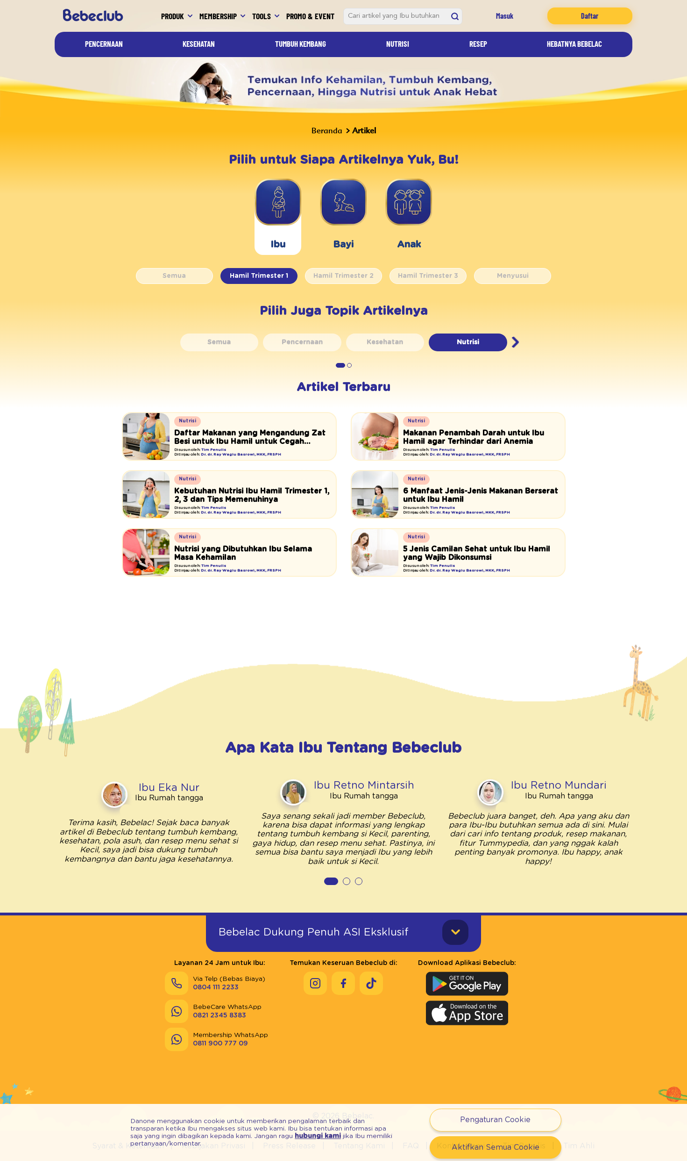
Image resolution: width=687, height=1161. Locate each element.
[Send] (213, 1011)
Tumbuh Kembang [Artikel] (300, 43)
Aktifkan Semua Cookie (495, 1147)
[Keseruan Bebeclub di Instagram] (315, 983)
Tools (261, 16)
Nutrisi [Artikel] (397, 43)
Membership (218, 16)
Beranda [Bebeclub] (327, 130)
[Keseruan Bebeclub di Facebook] (343, 983)
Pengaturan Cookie (495, 1120)
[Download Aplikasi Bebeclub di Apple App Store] (467, 1013)
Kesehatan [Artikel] (199, 43)
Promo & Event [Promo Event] (310, 16)
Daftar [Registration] (589, 15)
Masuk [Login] (504, 15)
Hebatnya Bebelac (574, 43)
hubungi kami (318, 1136)
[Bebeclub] (96, 16)
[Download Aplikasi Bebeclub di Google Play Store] (467, 984)
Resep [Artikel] (478, 43)
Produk (172, 16)
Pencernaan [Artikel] (104, 43)
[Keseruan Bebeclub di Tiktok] (371, 983)
